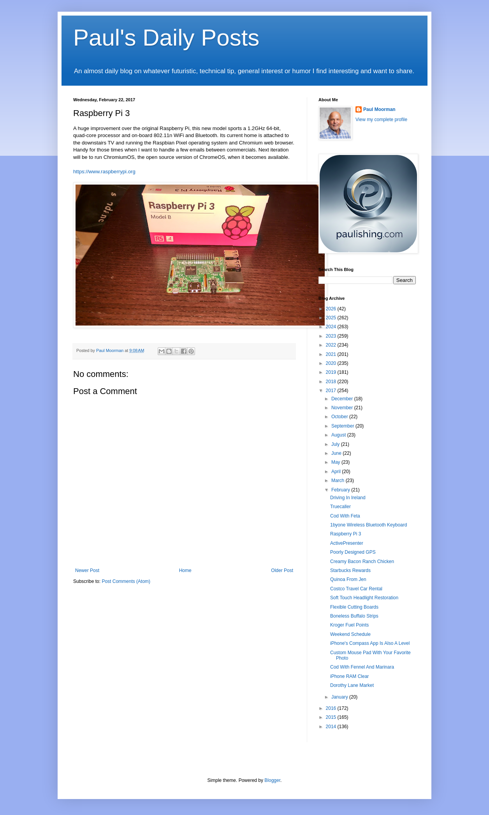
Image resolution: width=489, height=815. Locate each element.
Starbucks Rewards (350, 570)
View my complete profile (381, 119)
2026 (332, 309)
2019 (332, 372)
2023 (332, 336)
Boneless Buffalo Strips (354, 616)
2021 (332, 354)
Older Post (282, 570)
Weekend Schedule (350, 634)
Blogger (272, 780)
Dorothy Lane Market (352, 685)
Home (185, 570)
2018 (332, 381)
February (341, 490)
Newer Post (87, 570)
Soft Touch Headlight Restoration (364, 597)
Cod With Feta (345, 516)
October (340, 416)
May (336, 462)
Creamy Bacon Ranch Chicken (362, 561)
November (342, 407)
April (336, 471)
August (339, 435)
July (336, 444)
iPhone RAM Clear (349, 676)
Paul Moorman (379, 109)
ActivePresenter (346, 543)
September (343, 426)
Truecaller (340, 506)
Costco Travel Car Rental (356, 588)
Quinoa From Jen (348, 579)
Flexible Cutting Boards (354, 607)
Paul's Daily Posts (166, 38)
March (338, 480)
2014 (332, 726)
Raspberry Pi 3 (345, 534)
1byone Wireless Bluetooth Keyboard (368, 525)
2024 (332, 326)
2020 (332, 363)
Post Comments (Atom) (126, 581)
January (340, 697)
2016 (332, 708)
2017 (332, 390)
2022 (332, 345)
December (342, 398)
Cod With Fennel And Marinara (362, 667)
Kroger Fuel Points (349, 625)
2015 (332, 717)
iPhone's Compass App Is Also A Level (370, 643)
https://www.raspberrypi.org (104, 171)
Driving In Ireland (348, 497)
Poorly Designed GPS (353, 552)
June (337, 453)
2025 (332, 317)
